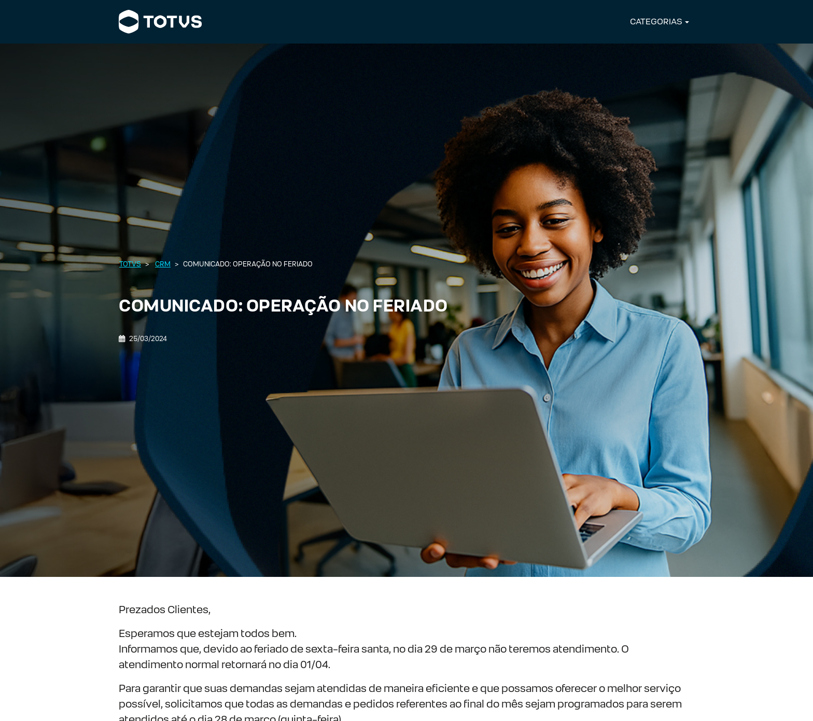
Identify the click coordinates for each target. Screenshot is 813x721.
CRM (163, 264)
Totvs (130, 264)
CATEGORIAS (656, 21)
